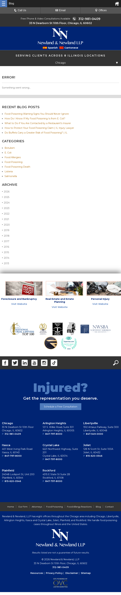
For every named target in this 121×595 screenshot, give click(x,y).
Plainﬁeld (8, 470)
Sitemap (86, 573)
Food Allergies (13, 157)
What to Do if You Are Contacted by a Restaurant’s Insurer (38, 123)
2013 (5, 263)
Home (10, 506)
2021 (5, 219)
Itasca (6, 445)
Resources (36, 573)
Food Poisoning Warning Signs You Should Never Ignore (37, 113)
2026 (5, 191)
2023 (5, 208)
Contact (109, 506)
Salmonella (11, 176)
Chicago (7, 423)
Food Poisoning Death (17, 166)
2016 (5, 247)
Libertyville (90, 423)
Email (60, 10)
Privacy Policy (54, 573)
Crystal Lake (51, 445)
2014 (5, 258)
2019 (5, 230)
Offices (101, 10)
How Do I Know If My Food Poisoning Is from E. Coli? (35, 118)
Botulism (10, 147)
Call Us (20, 10)
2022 (5, 213)
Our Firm (22, 506)
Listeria (9, 171)
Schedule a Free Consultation (60, 406)
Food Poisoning (13, 162)
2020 (6, 225)
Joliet (87, 445)
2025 (5, 197)
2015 (5, 252)
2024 (6, 202)
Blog (98, 506)
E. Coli (8, 152)
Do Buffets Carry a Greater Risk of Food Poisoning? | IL (36, 132)
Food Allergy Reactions (79, 506)
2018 (5, 236)
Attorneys (37, 506)
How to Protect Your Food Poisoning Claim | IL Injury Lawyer (39, 128)
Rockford (49, 470)
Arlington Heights (54, 423)
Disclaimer (71, 573)
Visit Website (19, 304)
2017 (5, 241)
